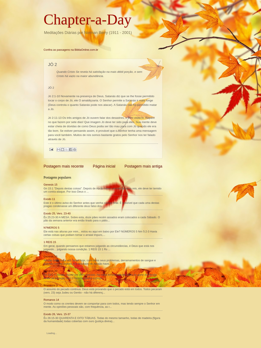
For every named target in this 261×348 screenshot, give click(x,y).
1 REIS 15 (50, 242)
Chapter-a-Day (88, 19)
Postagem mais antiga (143, 166)
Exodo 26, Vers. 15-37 (57, 314)
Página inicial (104, 166)
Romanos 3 (51, 285)
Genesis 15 (50, 184)
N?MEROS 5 (51, 227)
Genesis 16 (50, 256)
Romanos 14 (51, 299)
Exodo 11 (49, 199)
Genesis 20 (50, 271)
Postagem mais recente (64, 166)
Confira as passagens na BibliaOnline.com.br (71, 49)
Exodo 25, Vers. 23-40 (57, 213)
